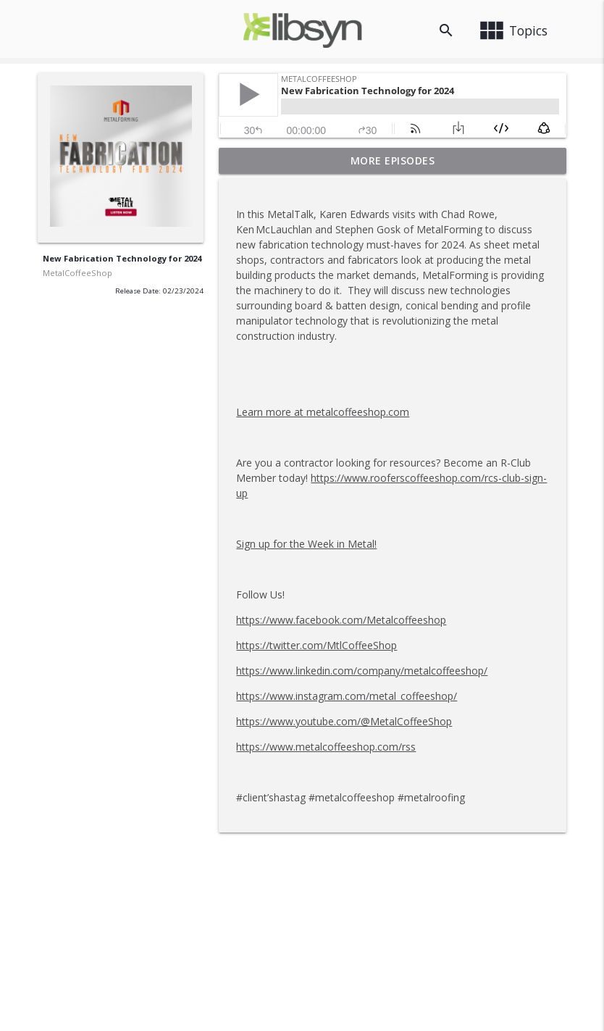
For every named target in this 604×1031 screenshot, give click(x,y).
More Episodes (393, 160)
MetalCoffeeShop (77, 272)
